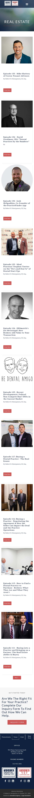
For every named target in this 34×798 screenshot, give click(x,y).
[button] (26, 4)
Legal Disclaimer (26, 795)
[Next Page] (17, 677)
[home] (7, 3)
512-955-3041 (17, 764)
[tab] (6, 737)
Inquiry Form (17, 722)
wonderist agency (15, 795)
